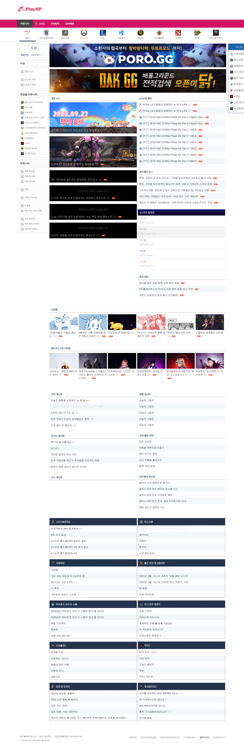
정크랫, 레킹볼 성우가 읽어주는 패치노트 (78, 235)
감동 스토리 (145, 610)
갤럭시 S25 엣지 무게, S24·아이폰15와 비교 (162, 501)
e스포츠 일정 (30, 84)
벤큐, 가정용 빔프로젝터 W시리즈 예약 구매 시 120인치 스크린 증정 (175, 184)
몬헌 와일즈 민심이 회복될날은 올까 (70, 418)
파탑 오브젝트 (58, 623)
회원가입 (24, 55)
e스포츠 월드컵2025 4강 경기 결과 (69, 546)
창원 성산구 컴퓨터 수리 (152, 507)
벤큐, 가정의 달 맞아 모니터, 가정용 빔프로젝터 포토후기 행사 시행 (175, 177)
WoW (140, 34)
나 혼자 (55, 588)
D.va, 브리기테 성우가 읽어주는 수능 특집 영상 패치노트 (86, 216)
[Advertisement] (154, 10)
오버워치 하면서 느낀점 (63, 594)
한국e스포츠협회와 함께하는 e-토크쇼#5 (163, 104)
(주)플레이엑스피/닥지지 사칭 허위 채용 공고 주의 (166, 289)
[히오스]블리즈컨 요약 (178, 332)
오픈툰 (27, 205)
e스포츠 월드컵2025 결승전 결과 (68, 540)
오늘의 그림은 (146, 400)
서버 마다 (144, 658)
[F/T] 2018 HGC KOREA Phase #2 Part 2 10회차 (168, 154)
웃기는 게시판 (31, 197)
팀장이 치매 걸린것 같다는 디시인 (69, 466)
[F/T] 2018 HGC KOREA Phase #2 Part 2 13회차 (168, 135)
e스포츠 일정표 (147, 212)
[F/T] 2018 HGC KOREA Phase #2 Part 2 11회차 (168, 148)
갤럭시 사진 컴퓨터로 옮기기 (154, 482)
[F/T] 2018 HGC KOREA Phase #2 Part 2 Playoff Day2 (171, 117)
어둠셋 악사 (57, 670)
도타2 (178, 34)
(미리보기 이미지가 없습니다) (93, 190)
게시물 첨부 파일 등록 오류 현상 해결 (159, 282)
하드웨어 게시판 (32, 223)
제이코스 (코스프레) (33, 210)
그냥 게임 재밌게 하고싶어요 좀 (68, 576)
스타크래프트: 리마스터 (35, 127)
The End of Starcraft (119, 332)
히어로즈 (121, 34)
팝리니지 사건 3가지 (62, 582)
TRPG (27, 189)
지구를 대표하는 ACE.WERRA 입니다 (159, 693)
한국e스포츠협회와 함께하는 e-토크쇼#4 (163, 110)
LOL (103, 34)
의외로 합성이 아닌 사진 (64, 454)
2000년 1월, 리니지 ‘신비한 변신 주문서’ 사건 (163, 582)
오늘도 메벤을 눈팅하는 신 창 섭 (68, 400)
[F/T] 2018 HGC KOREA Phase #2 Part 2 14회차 (168, 129)
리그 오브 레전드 (32, 122)
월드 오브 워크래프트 (34, 102)
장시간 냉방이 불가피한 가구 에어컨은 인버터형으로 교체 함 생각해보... (89, 717)
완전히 (142, 546)
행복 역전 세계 (147, 466)
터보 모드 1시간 (147, 652)
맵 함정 (143, 588)
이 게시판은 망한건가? (151, 629)
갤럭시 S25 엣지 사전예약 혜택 (155, 494)
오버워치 (84, 34)
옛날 (141, 670)
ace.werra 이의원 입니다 (152, 705)
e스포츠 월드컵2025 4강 (64, 553)
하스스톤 (65, 34)
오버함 (54, 569)
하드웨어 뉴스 (146, 171)
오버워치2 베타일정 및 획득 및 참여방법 (77, 164)
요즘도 (142, 540)
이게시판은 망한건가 (150, 635)
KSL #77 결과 (58, 534)
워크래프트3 (216, 34)
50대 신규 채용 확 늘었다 (64, 699)
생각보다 (144, 534)
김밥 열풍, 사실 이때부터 (64, 711)
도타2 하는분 (146, 676)
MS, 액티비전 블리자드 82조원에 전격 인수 (79, 179)
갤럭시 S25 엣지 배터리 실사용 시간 (158, 488)
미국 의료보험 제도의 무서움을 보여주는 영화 (75, 460)
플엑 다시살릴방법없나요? (153, 711)
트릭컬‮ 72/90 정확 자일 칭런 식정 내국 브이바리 (79, 130)
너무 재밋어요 (146, 553)
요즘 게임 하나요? (60, 635)
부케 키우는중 (146, 594)
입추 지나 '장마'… (60, 705)
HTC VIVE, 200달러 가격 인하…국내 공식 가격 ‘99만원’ (169, 196)
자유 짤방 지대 (146, 435)
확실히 (54, 629)
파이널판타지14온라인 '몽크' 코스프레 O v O (180, 372)
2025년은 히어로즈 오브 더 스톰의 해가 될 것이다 (77, 617)
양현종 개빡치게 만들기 (151, 447)
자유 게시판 (30, 171)
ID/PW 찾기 (36, 55)
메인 (27, 34)
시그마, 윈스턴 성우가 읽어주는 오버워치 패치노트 (83, 197)
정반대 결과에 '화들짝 (62, 693)
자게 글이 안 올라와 (61, 425)
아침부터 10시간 (60, 658)
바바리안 (55, 676)
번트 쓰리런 (145, 441)
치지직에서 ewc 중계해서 (64, 528)
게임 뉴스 (29, 71)
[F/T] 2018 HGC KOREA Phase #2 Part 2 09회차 (168, 161)
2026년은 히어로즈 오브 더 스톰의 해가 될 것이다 (77, 611)
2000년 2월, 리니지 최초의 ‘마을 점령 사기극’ (163, 576)
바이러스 (55, 448)
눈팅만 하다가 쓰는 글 (62, 412)
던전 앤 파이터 (31, 148)
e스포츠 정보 (30, 79)
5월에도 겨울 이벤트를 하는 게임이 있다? (92, 334)
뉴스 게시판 (30, 218)
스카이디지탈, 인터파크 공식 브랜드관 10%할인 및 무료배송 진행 (174, 190)
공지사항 (143, 276)
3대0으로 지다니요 (149, 617)
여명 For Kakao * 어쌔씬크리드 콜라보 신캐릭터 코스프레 (93, 374)
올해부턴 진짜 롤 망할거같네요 (155, 623)
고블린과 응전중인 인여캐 (209, 332)
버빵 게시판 (30, 176)
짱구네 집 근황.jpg (61, 441)
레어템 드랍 (57, 652)
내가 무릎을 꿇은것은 (150, 460)
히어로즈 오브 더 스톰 (34, 117)
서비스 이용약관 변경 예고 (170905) (158, 295)
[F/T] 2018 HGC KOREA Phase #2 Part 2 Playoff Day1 (171, 123)
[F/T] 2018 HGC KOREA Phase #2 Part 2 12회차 (168, 142)
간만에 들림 (145, 717)
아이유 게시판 (31, 228)
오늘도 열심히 (146, 664)
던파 (197, 34)
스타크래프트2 (46, 34)
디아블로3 (159, 34)
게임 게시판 (30, 181)
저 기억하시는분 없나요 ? (153, 699)
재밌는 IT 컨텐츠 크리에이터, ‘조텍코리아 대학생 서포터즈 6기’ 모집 (175, 202)
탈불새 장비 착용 (60, 664)
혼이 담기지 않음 (148, 453)
